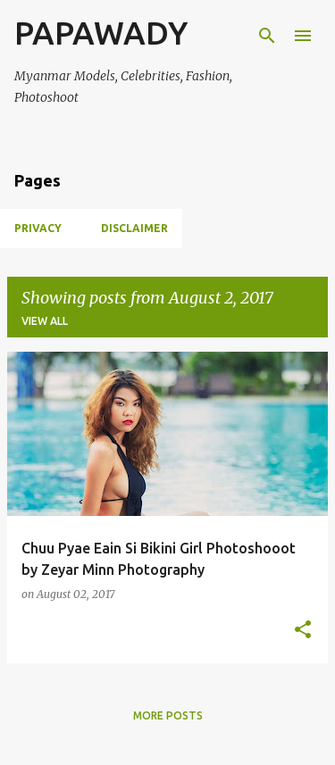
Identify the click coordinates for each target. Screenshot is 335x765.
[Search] (267, 35)
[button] (303, 631)
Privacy (38, 228)
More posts (168, 715)
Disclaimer (134, 228)
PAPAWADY (101, 32)
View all (44, 321)
